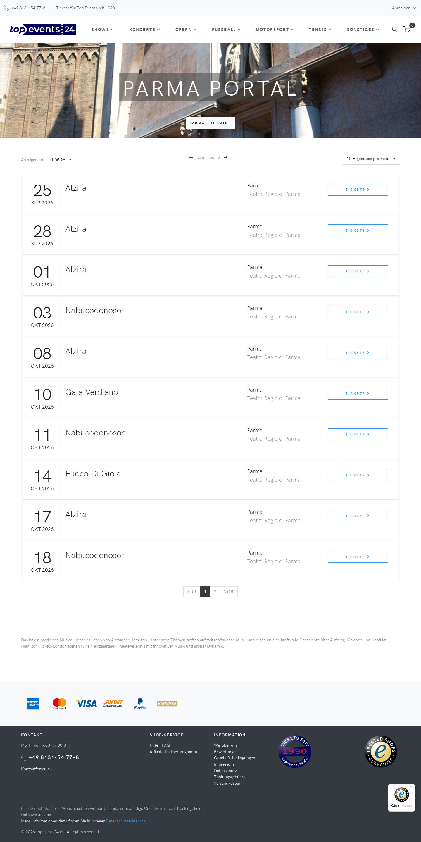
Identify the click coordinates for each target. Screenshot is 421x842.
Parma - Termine (211, 122)
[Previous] (191, 591)
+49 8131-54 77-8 (54, 757)
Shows (100, 29)
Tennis (318, 29)
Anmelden (402, 8)
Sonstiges (361, 29)
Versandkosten (227, 783)
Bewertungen (226, 751)
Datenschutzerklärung (126, 821)
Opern (183, 29)
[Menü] (411, 787)
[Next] (228, 591)
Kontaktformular (36, 769)
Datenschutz (225, 770)
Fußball (224, 29)
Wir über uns (225, 745)
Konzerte (142, 29)
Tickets (358, 189)
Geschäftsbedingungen (234, 757)
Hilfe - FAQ (160, 745)
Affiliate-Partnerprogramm (173, 751)
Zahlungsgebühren (231, 776)
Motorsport (272, 29)
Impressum (224, 764)
